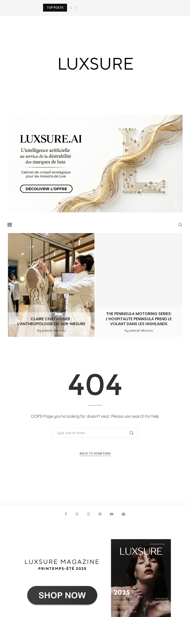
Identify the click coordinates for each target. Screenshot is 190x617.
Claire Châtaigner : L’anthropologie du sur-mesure (51, 321)
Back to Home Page (95, 453)
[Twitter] (77, 514)
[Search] (180, 225)
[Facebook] (66, 514)
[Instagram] (88, 514)
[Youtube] (111, 514)
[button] (71, 8)
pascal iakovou (54, 330)
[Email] (123, 514)
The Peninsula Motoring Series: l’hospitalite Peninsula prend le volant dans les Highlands (139, 319)
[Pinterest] (99, 514)
